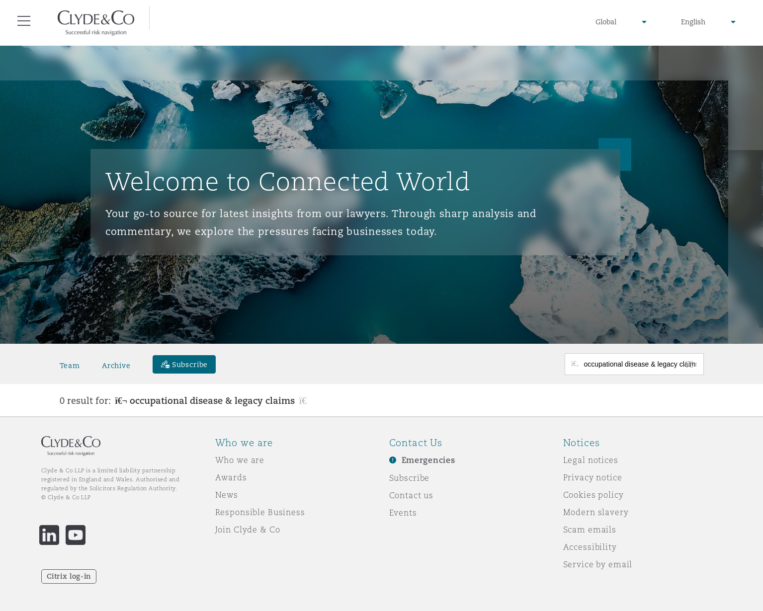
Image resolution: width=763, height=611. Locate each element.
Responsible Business (260, 512)
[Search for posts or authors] (640, 364)
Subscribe (409, 478)
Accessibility (590, 547)
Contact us (411, 495)
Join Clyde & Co (247, 530)
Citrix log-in (69, 576)
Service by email (598, 564)
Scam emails (589, 530)
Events (403, 513)
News (226, 495)
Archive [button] (116, 365)
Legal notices (590, 460)
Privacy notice (592, 477)
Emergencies (428, 460)
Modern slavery (596, 512)
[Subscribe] (184, 364)
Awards (231, 477)
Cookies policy (593, 495)
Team (70, 365)
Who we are (240, 460)
